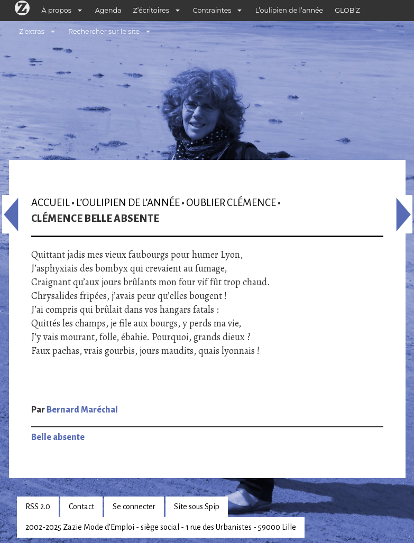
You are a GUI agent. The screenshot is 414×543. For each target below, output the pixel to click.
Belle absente (58, 437)
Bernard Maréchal (82, 410)
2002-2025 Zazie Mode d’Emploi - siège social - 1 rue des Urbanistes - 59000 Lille (160, 527)
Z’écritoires (151, 10)
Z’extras (31, 31)
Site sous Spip (196, 506)
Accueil (50, 202)
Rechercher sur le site (104, 31)
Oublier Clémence (231, 202)
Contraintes (212, 10)
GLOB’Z (347, 10)
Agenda (108, 10)
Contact (81, 506)
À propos (56, 10)
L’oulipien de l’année (289, 10)
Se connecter (134, 506)
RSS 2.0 (37, 506)
